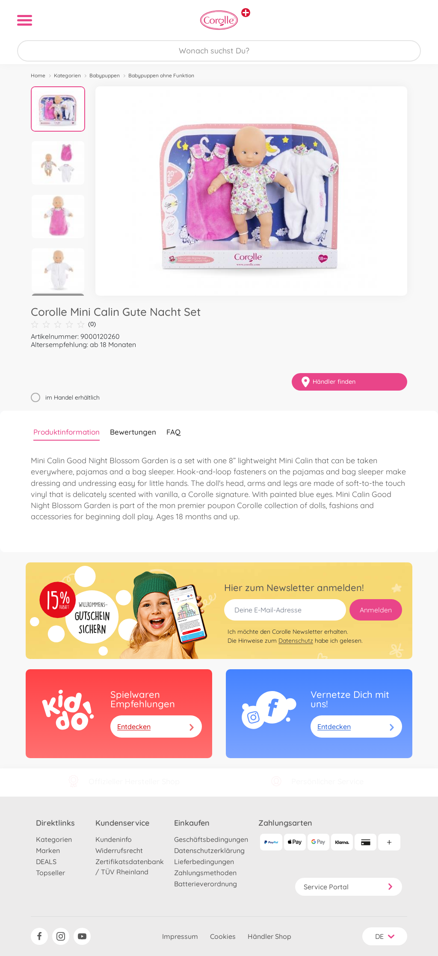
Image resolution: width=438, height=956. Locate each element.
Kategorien (67, 75)
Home (38, 75)
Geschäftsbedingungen (211, 839)
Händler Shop (269, 936)
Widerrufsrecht (119, 850)
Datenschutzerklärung (209, 850)
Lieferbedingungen (204, 861)
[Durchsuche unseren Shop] (219, 51)
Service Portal (349, 886)
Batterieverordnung (205, 884)
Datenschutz (295, 640)
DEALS (46, 861)
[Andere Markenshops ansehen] (245, 12)
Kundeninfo (113, 839)
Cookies (223, 936)
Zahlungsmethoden (205, 872)
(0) (63, 324)
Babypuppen (104, 75)
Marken (48, 850)
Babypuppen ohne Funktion (161, 75)
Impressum (180, 936)
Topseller (50, 872)
